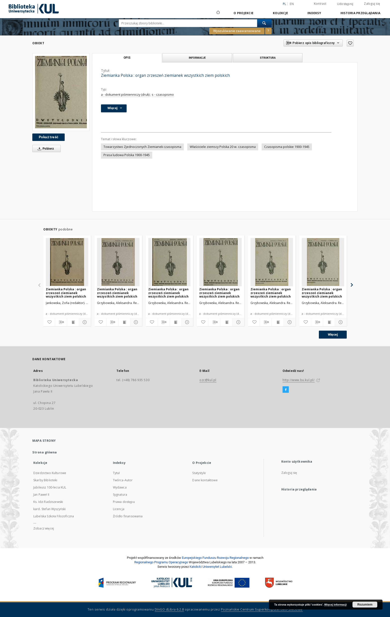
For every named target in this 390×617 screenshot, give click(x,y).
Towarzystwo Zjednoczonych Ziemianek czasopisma (142, 147)
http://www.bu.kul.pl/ (299, 380)
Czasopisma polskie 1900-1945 (286, 147)
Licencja (118, 509)
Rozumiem (365, 604)
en (292, 3)
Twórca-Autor (123, 480)
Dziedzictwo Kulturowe (49, 473)
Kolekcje (280, 13)
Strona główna (44, 452)
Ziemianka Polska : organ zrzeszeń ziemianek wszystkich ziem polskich (66, 292)
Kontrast (320, 3)
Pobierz (45, 148)
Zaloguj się (372, 3)
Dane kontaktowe (204, 480)
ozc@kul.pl (207, 380)
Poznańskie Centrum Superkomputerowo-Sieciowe (262, 609)
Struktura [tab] (268, 57)
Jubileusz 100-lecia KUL (49, 487)
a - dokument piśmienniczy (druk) (125, 94)
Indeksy (314, 13)
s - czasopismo (163, 94)
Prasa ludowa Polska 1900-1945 (126, 155)
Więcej (333, 334)
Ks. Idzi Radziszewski (48, 502)
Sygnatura (120, 494)
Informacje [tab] (197, 57)
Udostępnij (345, 4)
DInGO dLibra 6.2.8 (169, 609)
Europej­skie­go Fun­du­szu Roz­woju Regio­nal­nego (215, 558)
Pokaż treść (48, 137)
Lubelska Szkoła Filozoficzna (53, 516)
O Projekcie (243, 13)
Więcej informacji (335, 604)
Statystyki (199, 473)
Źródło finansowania (128, 516)
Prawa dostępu (124, 502)
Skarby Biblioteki (45, 480)
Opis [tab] (127, 57)
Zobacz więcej (43, 528)
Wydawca (120, 487)
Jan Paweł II (41, 494)
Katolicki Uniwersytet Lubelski (211, 567)
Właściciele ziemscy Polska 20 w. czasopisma (223, 147)
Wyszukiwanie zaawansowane (236, 31)
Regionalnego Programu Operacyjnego (161, 562)
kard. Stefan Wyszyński (49, 509)
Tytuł (116, 473)
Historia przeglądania (360, 13)
